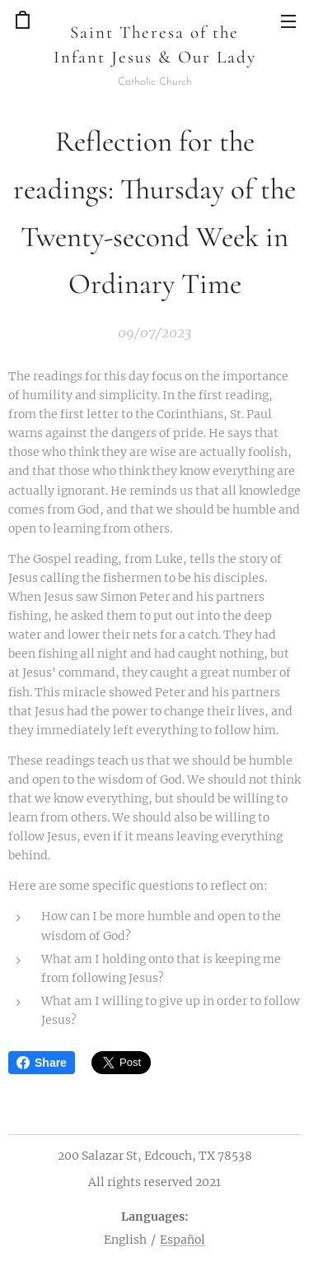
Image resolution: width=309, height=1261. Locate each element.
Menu (288, 21)
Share (41, 1062)
